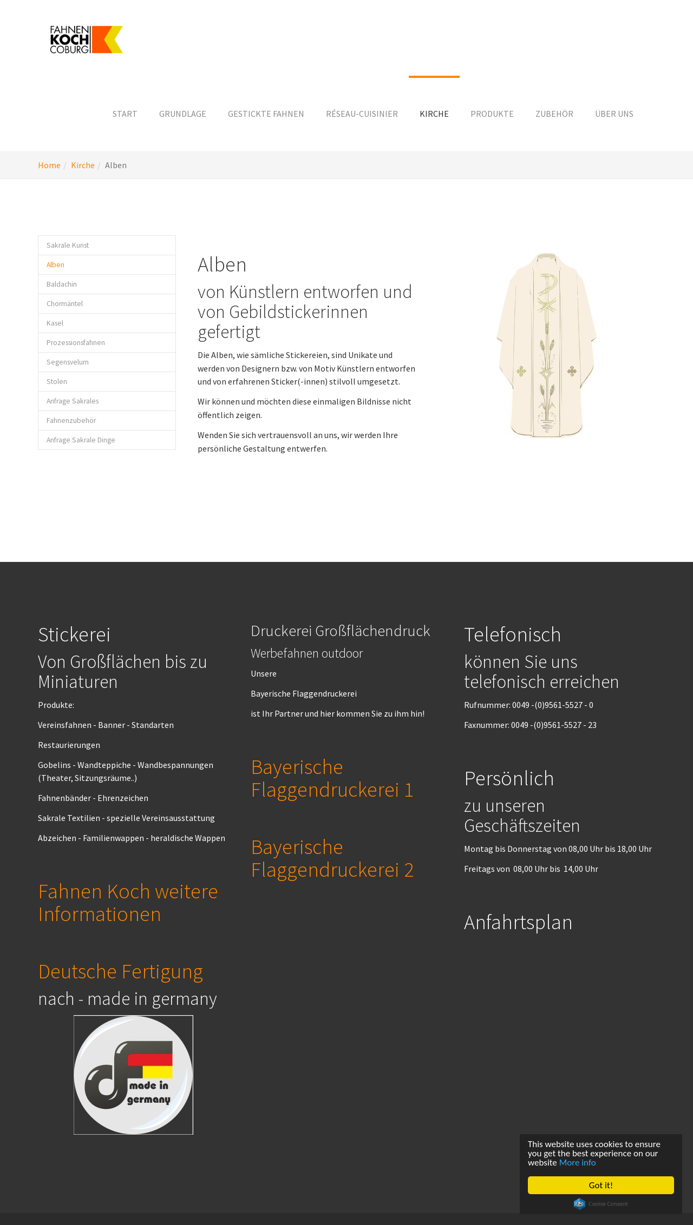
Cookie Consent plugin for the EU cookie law (601, 1204)
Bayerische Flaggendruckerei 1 (332, 777)
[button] (182, 113)
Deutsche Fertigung (120, 971)
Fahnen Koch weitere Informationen (128, 902)
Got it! (601, 1185)
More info (577, 1162)
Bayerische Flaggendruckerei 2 (332, 857)
